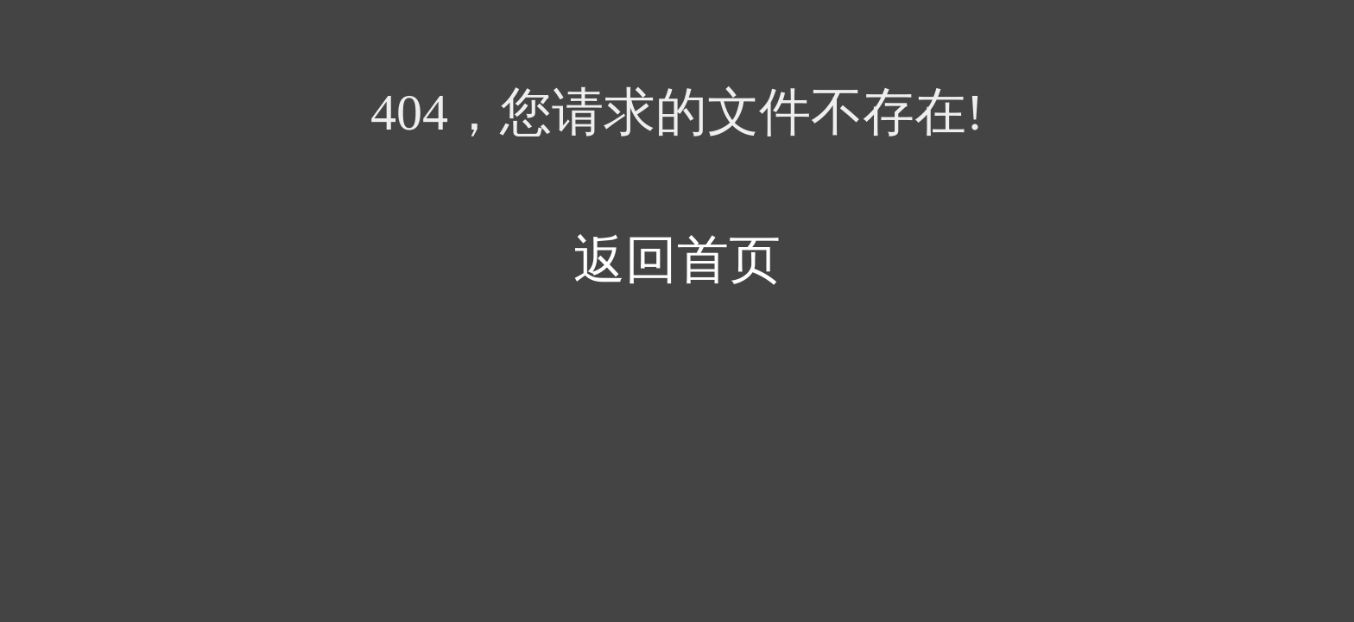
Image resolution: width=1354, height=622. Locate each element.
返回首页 (677, 260)
